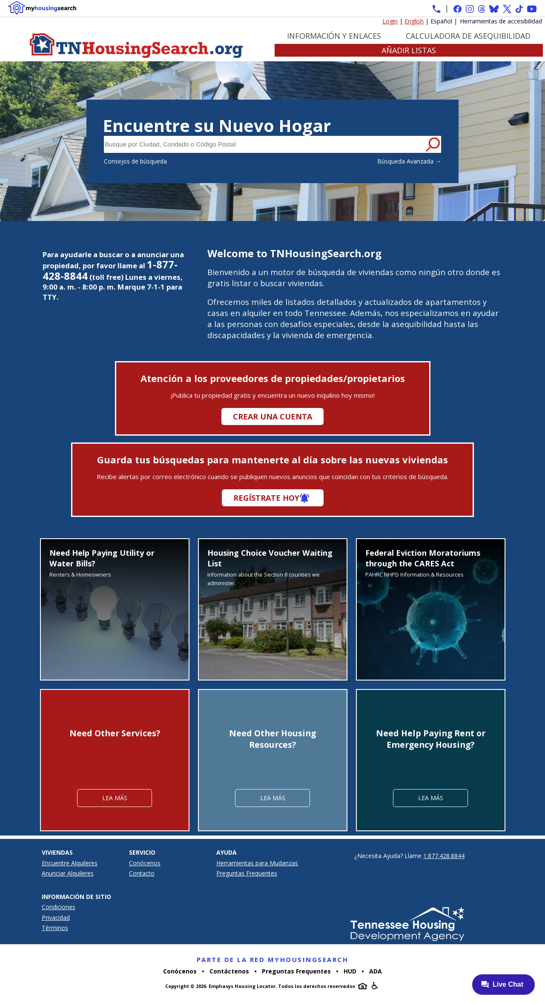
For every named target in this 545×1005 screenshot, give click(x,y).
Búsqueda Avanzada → (409, 161)
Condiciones (58, 907)
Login (390, 21)
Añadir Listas (409, 50)
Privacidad (56, 917)
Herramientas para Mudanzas (257, 863)
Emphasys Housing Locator (242, 986)
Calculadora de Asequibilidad (468, 36)
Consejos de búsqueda (135, 161)
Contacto (142, 873)
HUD (350, 971)
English (414, 21)
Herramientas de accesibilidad (501, 21)
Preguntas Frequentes (246, 873)
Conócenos (145, 863)
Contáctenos (229, 971)
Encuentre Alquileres (70, 863)
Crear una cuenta (272, 416)
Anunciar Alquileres (68, 873)
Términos (55, 928)
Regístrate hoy (266, 498)
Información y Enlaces (334, 36)
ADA (375, 971)
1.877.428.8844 (444, 856)
